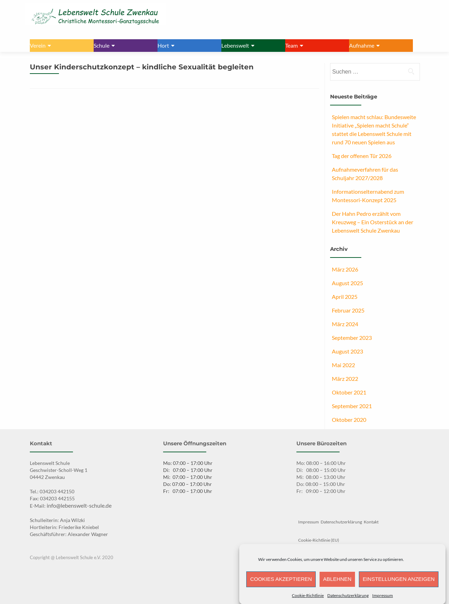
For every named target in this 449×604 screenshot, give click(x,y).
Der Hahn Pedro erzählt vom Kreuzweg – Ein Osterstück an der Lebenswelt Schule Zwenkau (372, 222)
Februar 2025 (348, 310)
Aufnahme (361, 45)
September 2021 (352, 406)
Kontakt (371, 521)
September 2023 (352, 337)
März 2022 (345, 378)
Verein (38, 45)
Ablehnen (337, 583)
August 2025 (347, 283)
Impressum (382, 599)
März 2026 (345, 269)
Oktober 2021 (349, 392)
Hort (163, 45)
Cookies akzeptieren (281, 583)
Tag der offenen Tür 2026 (361, 155)
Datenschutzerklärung (348, 599)
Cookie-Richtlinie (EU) (318, 540)
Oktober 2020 (349, 419)
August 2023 (347, 351)
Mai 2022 (343, 365)
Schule (101, 45)
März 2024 (345, 324)
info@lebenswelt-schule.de (79, 505)
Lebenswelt (235, 45)
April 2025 (344, 296)
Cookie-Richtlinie (308, 599)
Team (291, 45)
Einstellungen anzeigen (399, 583)
